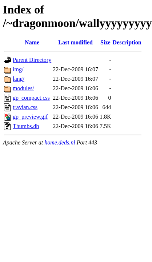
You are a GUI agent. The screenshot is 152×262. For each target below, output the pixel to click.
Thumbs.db (26, 126)
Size (105, 42)
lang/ (18, 79)
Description (127, 42)
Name (32, 42)
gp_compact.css (31, 98)
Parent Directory (32, 60)
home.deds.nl (59, 142)
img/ (18, 69)
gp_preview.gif (30, 117)
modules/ (23, 88)
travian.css (25, 107)
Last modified (75, 42)
